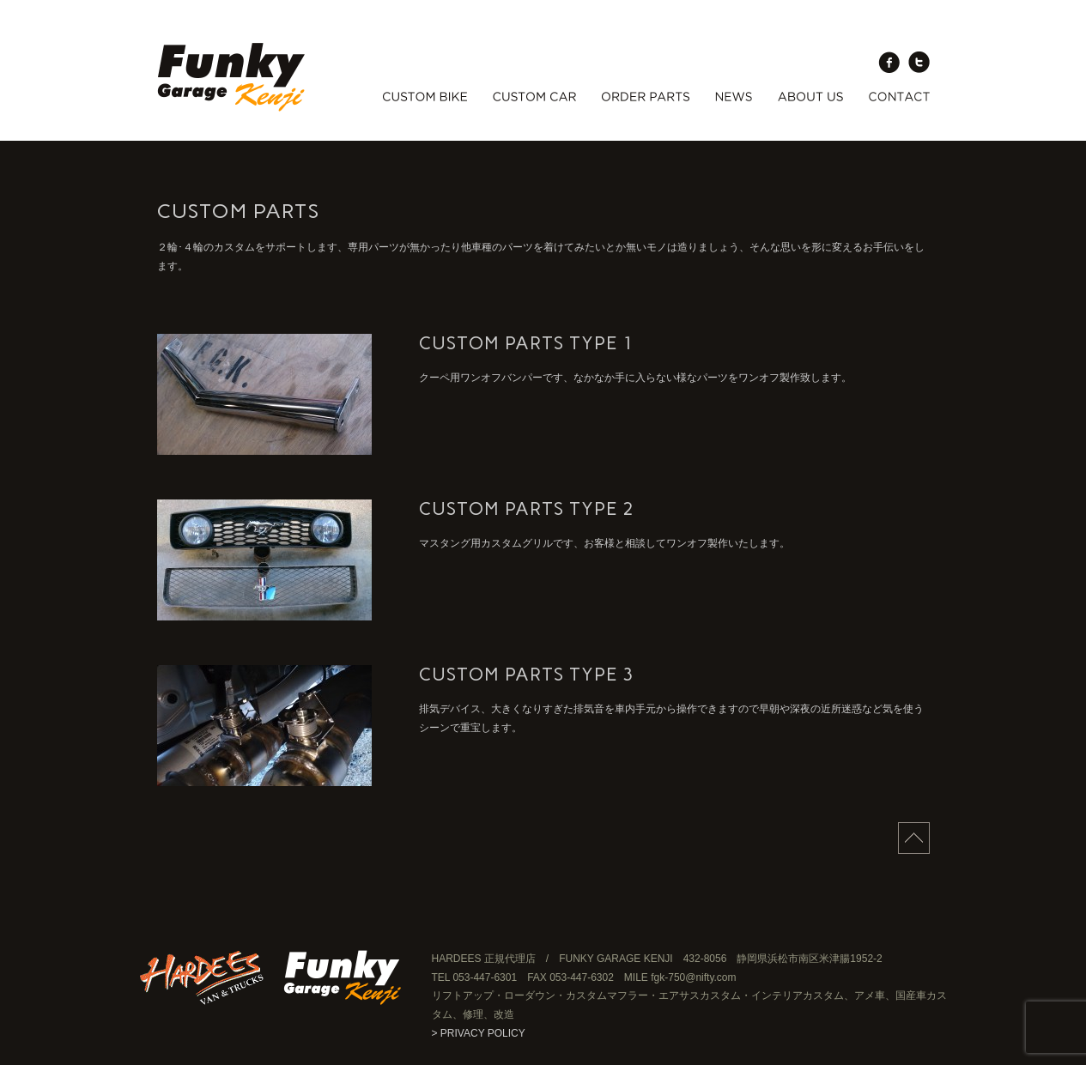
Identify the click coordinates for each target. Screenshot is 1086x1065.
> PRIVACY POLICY (478, 1033)
